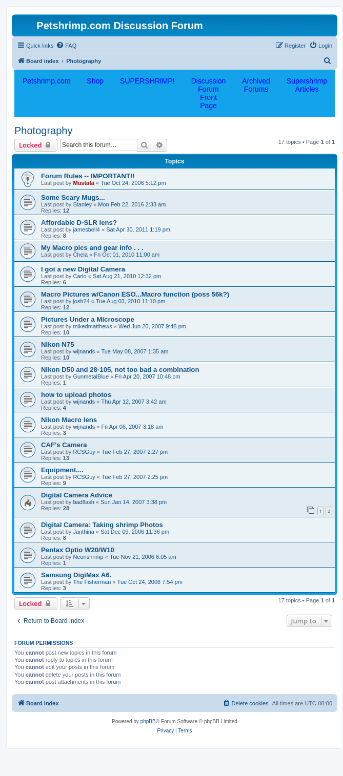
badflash (83, 502)
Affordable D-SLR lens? (79, 222)
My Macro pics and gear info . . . (92, 247)
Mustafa (83, 183)
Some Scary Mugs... (73, 197)
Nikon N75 (57, 344)
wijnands (84, 351)
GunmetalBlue (91, 376)
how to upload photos (76, 395)
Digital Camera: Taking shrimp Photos (102, 525)
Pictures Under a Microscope (87, 319)
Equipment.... (62, 470)
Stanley (82, 204)
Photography (43, 130)
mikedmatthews (92, 326)
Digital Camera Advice (76, 495)
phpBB (148, 721)
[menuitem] (66, 45)
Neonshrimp (88, 557)
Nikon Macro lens (69, 420)
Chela (80, 254)
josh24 (81, 301)
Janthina (83, 532)
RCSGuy (84, 452)
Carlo (79, 276)
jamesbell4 (86, 229)
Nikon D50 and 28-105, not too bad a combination (120, 369)
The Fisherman (92, 582)
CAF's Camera (64, 445)
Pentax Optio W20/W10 (77, 550)
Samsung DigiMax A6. (76, 575)
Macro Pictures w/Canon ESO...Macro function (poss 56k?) (135, 294)
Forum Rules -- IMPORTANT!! (88, 176)
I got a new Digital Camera (83, 269)
